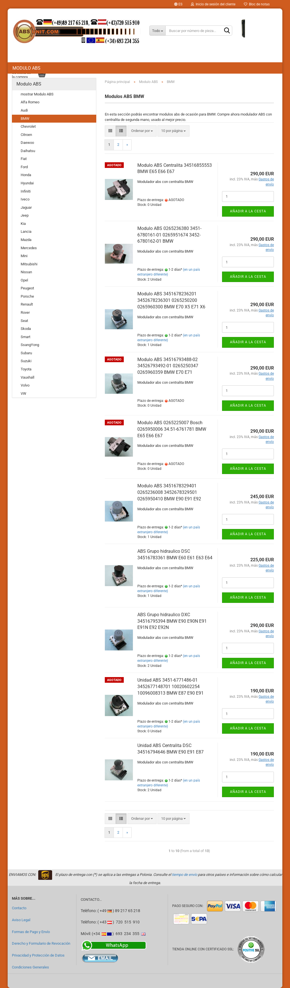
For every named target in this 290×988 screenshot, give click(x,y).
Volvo (25, 385)
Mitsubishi (29, 264)
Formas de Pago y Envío (31, 932)
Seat (24, 321)
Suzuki (26, 361)
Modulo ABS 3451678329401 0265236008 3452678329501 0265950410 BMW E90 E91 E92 (169, 492)
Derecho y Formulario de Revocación (41, 943)
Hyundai (27, 183)
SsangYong (30, 345)
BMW (25, 118)
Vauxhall (27, 377)
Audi (24, 110)
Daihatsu (28, 151)
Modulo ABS (26, 68)
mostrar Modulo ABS (37, 94)
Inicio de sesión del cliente (213, 4)
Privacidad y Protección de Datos (38, 955)
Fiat (24, 159)
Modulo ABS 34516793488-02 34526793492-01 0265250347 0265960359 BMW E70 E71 (167, 366)
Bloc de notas (257, 4)
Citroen (26, 135)
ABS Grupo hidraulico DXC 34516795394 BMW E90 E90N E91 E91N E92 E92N (172, 621)
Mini (24, 256)
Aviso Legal (21, 920)
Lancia (26, 231)
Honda (26, 175)
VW (23, 393)
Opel (24, 280)
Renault (27, 304)
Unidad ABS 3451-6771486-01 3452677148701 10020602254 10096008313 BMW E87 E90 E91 (170, 686)
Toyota (26, 369)
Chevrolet (28, 126)
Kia (23, 223)
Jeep (25, 215)
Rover (25, 312)
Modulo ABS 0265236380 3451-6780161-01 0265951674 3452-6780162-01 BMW (169, 235)
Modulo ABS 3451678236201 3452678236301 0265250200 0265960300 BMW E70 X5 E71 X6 (171, 300)
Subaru (26, 353)
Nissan (26, 272)
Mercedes (29, 248)
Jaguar (26, 207)
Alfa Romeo (30, 102)
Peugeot (27, 288)
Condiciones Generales (30, 967)
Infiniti (26, 191)
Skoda (26, 329)
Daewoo (27, 142)
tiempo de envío (184, 874)
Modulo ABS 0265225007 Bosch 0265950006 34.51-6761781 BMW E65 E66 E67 (171, 429)
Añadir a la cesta (248, 211)
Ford (24, 167)
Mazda (26, 240)
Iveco (25, 199)
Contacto (19, 908)
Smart (25, 337)
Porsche (27, 296)
